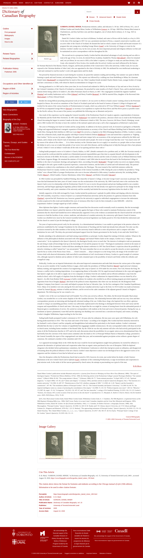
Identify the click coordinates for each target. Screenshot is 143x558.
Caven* (122, 106)
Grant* (101, 46)
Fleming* (40, 94)
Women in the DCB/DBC (14, 157)
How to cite (9, 42)
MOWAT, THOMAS (20, 124)
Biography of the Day (11, 119)
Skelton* (63, 282)
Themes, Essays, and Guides (15, 142)
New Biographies (10, 110)
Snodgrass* (136, 106)
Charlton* (40, 198)
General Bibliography (133, 417)
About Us (28, 3)
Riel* (79, 132)
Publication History (10, 68)
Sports (7, 146)
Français (7, 3)
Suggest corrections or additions (74, 553)
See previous (18, 134)
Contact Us (48, 3)
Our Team (38, 3)
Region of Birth (9, 89)
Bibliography (9, 35)
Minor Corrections (10, 115)
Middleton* (102, 135)
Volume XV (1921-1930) (9, 8)
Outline (6, 29)
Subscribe (59, 3)
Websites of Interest (105, 553)
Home (15, 3)
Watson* (83, 239)
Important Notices (91, 553)
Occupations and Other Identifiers (17, 84)
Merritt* (116, 266)
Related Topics (9, 54)
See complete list (12, 161)
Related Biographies (11, 59)
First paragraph (10, 32)
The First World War (12, 150)
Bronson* (95, 94)
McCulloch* (121, 58)
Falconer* (112, 175)
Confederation (10, 153)
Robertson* (83, 118)
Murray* (46, 175)
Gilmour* (74, 94)
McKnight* (103, 162)
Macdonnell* (51, 80)
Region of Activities (11, 93)
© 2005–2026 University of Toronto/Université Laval (123, 419)
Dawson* (69, 109)
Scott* (77, 360)
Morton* (89, 175)
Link (50, 58)
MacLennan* (42, 97)
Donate (68, 3)
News (21, 3)
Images (7, 39)
